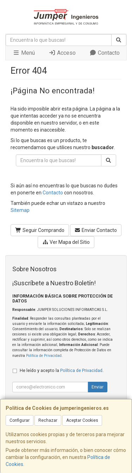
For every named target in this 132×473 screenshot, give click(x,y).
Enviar (97, 387)
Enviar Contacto (96, 230)
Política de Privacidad (44, 356)
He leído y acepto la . (61, 370)
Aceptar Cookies (82, 420)
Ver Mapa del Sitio (66, 242)
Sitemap (20, 210)
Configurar (20, 420)
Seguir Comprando (39, 230)
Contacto (104, 52)
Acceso (62, 52)
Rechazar (47, 420)
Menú (24, 52)
